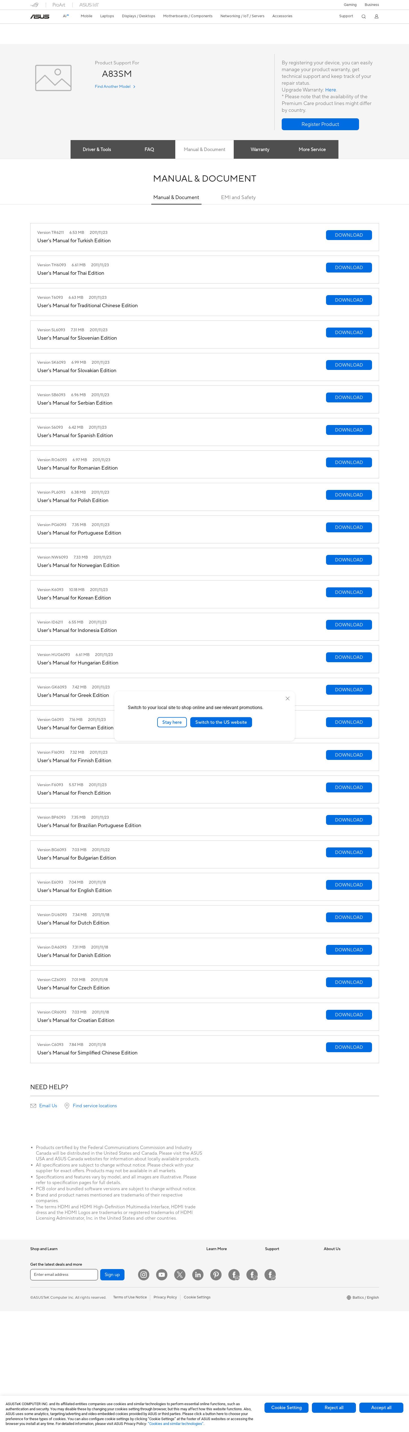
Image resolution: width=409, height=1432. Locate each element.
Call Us (271, 1300)
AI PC (211, 1258)
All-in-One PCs (42, 1360)
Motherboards (100, 1292)
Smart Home (157, 1287)
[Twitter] (179, 1395)
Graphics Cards (101, 1300)
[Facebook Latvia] (270, 1395)
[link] (39, 17)
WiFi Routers (158, 1258)
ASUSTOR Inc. (336, 1300)
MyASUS (272, 1325)
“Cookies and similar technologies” (176, 1424)
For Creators (41, 1309)
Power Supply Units (104, 1309)
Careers (330, 1291)
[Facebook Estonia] (234, 1395)
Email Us (48, 1106)
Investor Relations (339, 1266)
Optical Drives (100, 1326)
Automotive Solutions (224, 1283)
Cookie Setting (286, 1408)
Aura (210, 1325)
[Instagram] (143, 1395)
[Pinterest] (216, 1395)
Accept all (381, 1408)
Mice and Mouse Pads (165, 1322)
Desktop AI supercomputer (169, 1296)
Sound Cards (99, 1317)
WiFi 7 (93, 1360)
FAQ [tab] (149, 150)
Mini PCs (95, 1266)
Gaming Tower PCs (104, 1258)
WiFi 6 (93, 1368)
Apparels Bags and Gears (168, 1339)
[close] (287, 698)
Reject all (334, 1408)
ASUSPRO (215, 1274)
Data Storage (99, 1334)
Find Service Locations (284, 1274)
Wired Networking (162, 1279)
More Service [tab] (313, 150)
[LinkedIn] (198, 1395)
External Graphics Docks (109, 1343)
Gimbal (153, 1372)
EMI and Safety (238, 198)
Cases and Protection (165, 1347)
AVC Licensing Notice (224, 1300)
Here (330, 90)
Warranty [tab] (260, 150)
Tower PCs (39, 1368)
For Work (38, 1300)
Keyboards (156, 1313)
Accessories (40, 1275)
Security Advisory (280, 1308)
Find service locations (95, 1106)
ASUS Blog (215, 1291)
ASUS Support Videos (283, 1317)
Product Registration (282, 1283)
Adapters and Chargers (166, 1355)
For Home (38, 1292)
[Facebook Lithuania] (252, 1395)
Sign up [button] (112, 1395)
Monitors (37, 1352)
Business (372, 5)
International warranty (283, 1258)
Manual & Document (176, 198)
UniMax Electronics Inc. (343, 1317)
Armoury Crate (218, 1317)
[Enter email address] (64, 1395)
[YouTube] (161, 1395)
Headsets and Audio (163, 1330)
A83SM (39, 29)
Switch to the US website (221, 722)
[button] (350, 5)
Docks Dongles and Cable (168, 1364)
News (328, 1258)
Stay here (172, 722)
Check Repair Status (282, 1266)
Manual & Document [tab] (204, 150)
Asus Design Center (222, 1266)
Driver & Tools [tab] (96, 150)
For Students (41, 1317)
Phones (36, 1266)
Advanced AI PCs (220, 1308)
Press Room (334, 1283)
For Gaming (40, 1326)
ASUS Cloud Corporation (345, 1308)
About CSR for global (342, 1274)
